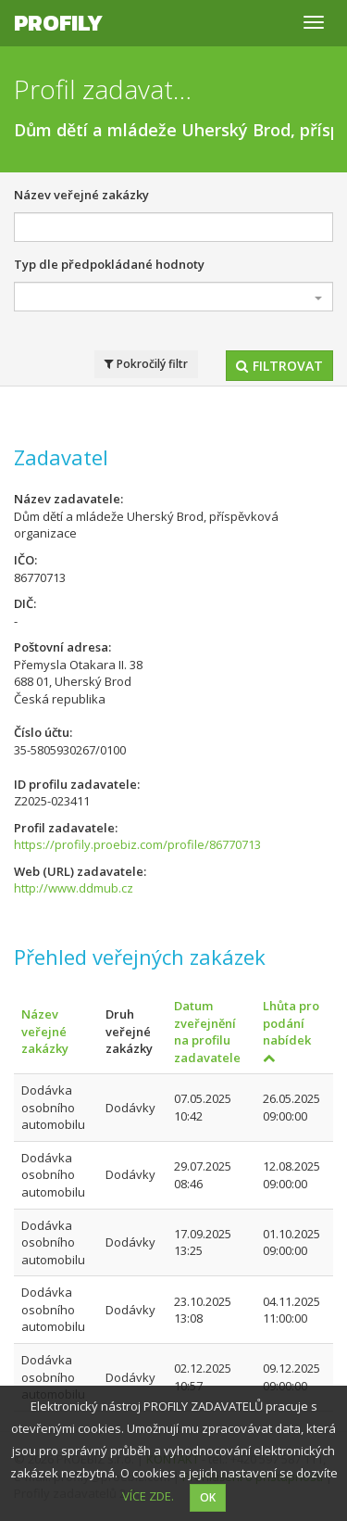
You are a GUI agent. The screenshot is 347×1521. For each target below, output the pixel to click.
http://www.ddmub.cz (73, 888)
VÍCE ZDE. (148, 1496)
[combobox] (173, 296)
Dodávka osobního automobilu (53, 1107)
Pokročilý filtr (146, 364)
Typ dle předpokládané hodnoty (109, 264)
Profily (58, 22)
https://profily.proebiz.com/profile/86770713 (137, 844)
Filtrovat (279, 365)
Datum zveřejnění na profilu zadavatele (207, 1031)
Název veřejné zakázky (81, 194)
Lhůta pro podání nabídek (291, 1030)
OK (208, 1497)
